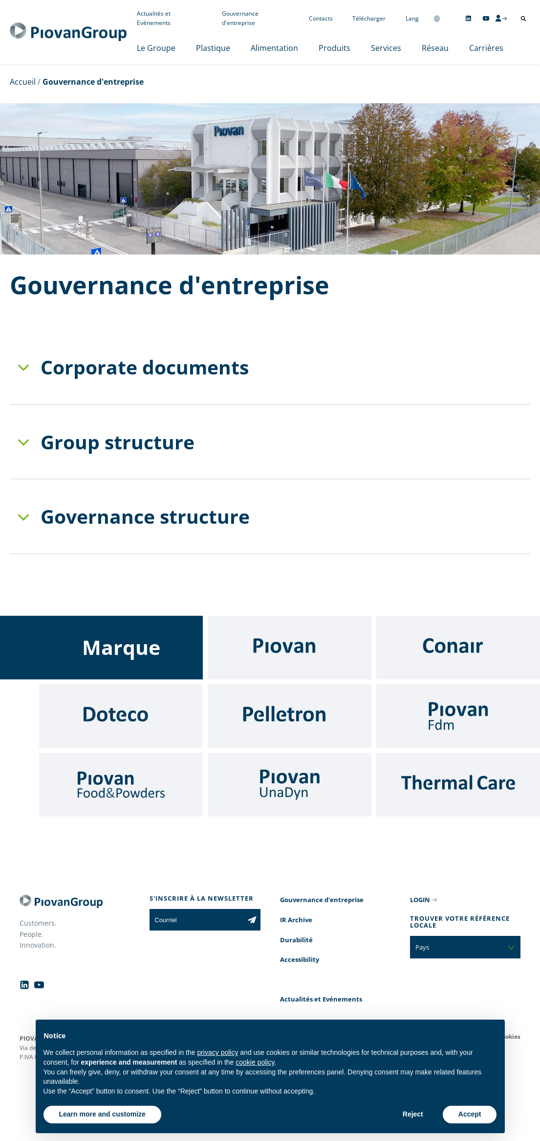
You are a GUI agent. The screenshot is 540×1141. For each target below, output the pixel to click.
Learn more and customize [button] (102, 1114)
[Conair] (458, 647)
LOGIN (420, 899)
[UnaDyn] (289, 784)
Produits (334, 48)
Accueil (23, 81)
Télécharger (369, 18)
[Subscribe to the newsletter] (251, 920)
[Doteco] (121, 716)
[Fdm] (458, 716)
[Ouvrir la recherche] (523, 18)
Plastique (213, 48)
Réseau (435, 48)
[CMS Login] (501, 18)
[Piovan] (289, 647)
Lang (412, 18)
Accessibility (299, 959)
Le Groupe (156, 48)
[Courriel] (196, 920)
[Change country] (437, 18)
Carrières (486, 48)
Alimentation (274, 48)
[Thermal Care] (458, 784)
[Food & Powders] (121, 784)
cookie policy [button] (255, 1062)
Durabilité (296, 939)
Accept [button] (469, 1114)
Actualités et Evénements (154, 18)
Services (386, 48)
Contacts (321, 18)
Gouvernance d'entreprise (240, 18)
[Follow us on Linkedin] (468, 18)
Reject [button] (413, 1114)
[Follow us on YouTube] (486, 18)
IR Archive (296, 919)
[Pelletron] (289, 716)
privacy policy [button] (217, 1052)
